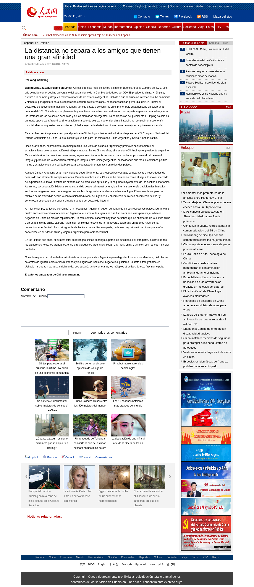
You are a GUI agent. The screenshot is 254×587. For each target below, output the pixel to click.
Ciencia (151, 27)
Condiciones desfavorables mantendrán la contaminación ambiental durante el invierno (201, 268)
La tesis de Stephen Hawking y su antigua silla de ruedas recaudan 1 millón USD (204, 319)
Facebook (183, 16)
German (211, 6)
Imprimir (32, 457)
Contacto (142, 16)
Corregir (68, 457)
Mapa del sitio (222, 16)
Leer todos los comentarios (109, 332)
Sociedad (189, 27)
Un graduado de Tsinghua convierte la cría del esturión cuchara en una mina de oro (90, 443)
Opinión (139, 27)
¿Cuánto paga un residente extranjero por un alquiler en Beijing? (52, 443)
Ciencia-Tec (128, 557)
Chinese (128, 6)
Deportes (164, 27)
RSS (202, 16)
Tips (226, 27)
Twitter (162, 16)
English (139, 6)
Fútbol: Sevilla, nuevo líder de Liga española (206, 85)
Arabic (200, 6)
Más (228, 107)
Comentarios (104, 457)
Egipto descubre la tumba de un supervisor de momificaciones (113, 496)
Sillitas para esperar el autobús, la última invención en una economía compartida (52, 368)
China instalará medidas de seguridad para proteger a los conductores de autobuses (207, 342)
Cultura (176, 27)
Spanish (174, 6)
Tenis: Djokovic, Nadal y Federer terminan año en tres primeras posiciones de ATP (92, 35)
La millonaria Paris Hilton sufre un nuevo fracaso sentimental (78, 496)
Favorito (50, 457)
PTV (218, 27)
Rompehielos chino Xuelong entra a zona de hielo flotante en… (206, 96)
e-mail (85, 457)
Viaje (201, 27)
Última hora (30, 35)
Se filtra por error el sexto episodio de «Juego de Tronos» (90, 368)
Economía (95, 27)
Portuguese (225, 6)
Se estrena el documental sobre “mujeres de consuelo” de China (51, 406)
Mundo (108, 27)
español (29, 42)
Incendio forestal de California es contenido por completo (205, 63)
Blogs (215, 557)
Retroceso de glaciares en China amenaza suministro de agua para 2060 (204, 305)
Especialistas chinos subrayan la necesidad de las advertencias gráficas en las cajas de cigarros (203, 282)
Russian (162, 6)
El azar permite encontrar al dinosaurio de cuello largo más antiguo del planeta (148, 498)
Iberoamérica (123, 27)
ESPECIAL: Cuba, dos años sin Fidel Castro (207, 52)
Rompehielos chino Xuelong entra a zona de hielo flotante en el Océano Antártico (44, 498)
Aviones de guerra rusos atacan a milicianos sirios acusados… (205, 74)
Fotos (210, 27)
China (82, 27)
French (151, 6)
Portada (70, 27)
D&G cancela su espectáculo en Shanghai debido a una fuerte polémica (203, 216)
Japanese (187, 6)
